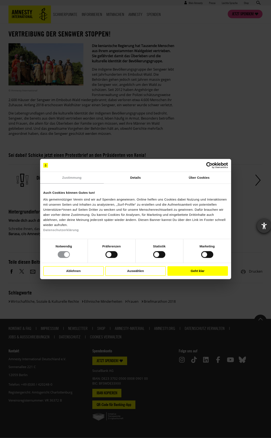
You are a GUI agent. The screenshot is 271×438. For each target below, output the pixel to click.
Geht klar (197, 271)
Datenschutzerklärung (61, 230)
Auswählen (135, 271)
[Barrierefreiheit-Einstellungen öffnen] (264, 226)
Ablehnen (73, 271)
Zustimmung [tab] (71, 177)
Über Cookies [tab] (199, 177)
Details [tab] (135, 177)
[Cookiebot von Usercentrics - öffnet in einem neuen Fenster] (209, 165)
